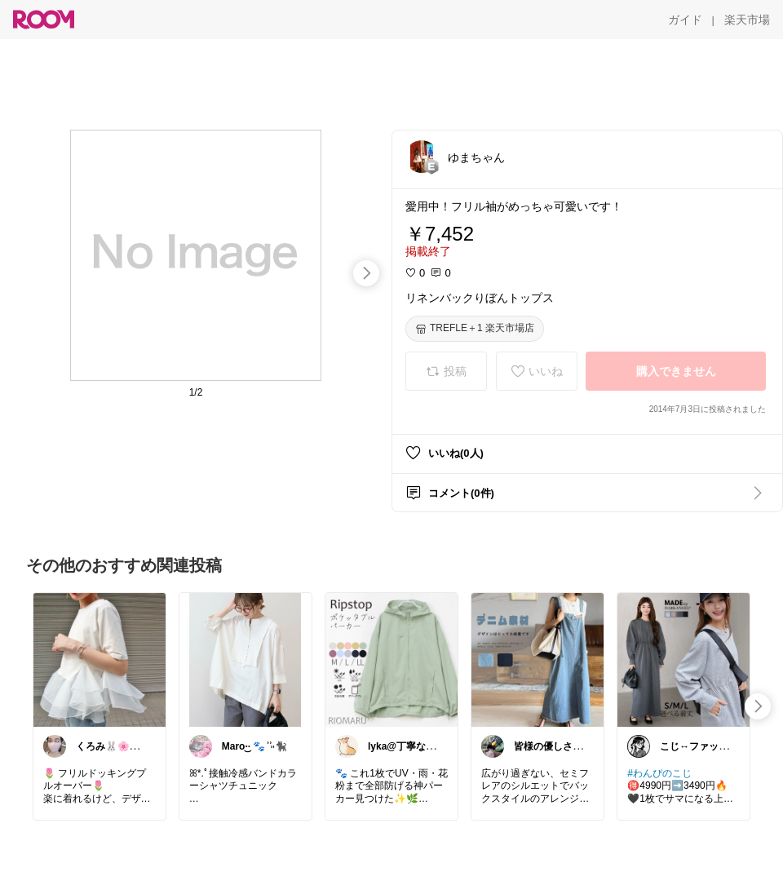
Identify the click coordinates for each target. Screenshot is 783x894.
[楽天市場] (747, 19)
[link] (99, 659)
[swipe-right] (366, 273)
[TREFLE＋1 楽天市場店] (474, 329)
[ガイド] (685, 19)
